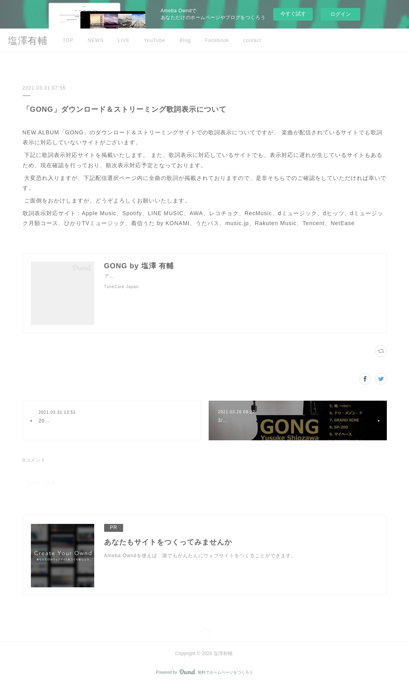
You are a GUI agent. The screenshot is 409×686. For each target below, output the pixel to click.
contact (252, 40)
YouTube (154, 40)
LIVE (123, 40)
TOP (68, 40)
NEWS (95, 40)
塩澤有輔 (28, 40)
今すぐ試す (293, 14)
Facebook (217, 40)
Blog (185, 40)
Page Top (204, 631)
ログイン (340, 14)
